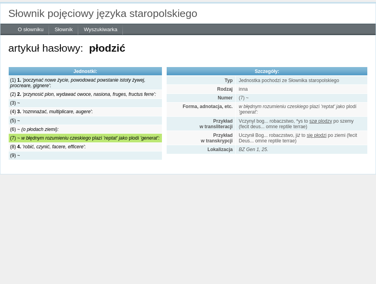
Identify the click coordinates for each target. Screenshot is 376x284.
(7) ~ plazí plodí (85, 138)
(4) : (51, 111)
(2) (83, 94)
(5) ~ (15, 120)
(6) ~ (34, 129)
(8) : (48, 146)
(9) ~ (15, 155)
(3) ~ (15, 103)
